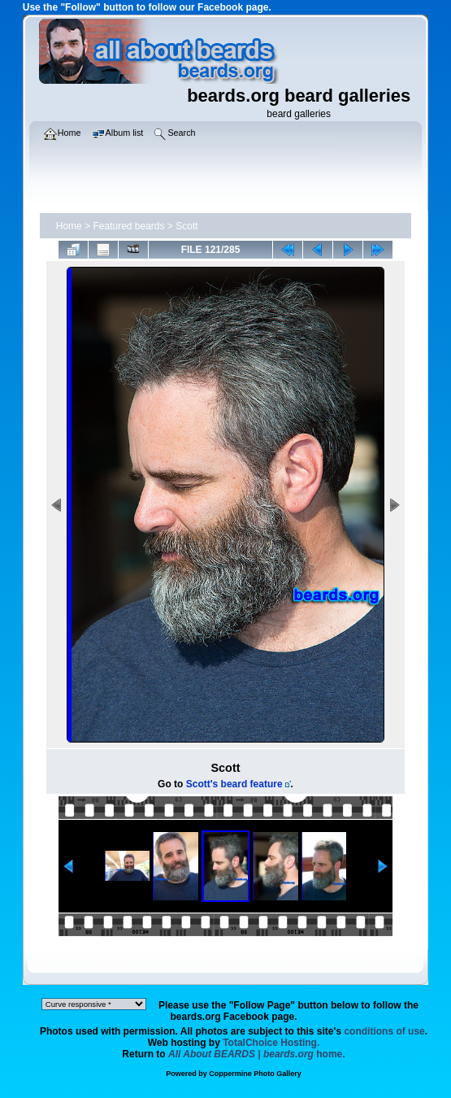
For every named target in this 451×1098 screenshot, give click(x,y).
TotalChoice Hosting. (271, 1042)
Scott (186, 226)
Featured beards (128, 226)
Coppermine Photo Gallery (255, 1074)
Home (69, 226)
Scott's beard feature (234, 784)
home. (256, 1054)
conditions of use (384, 1031)
